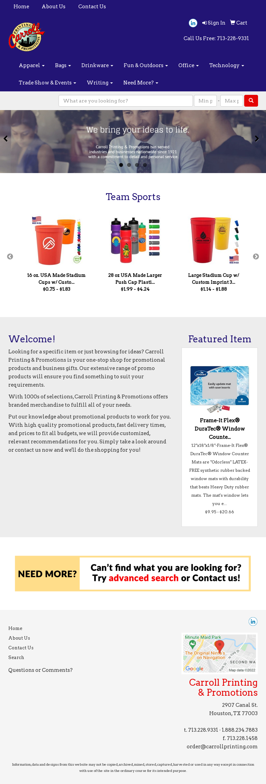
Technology (226, 65)
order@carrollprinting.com (222, 747)
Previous (10, 256)
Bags (63, 65)
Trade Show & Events (47, 83)
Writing (100, 83)
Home (21, 6)
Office (188, 65)
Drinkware (97, 65)
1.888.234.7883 (240, 730)
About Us (53, 6)
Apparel (32, 65)
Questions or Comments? (40, 670)
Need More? (140, 83)
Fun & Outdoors (146, 65)
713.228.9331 (203, 730)
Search (16, 657)
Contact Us (92, 6)
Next (255, 256)
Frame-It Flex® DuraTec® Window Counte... (220, 428)
